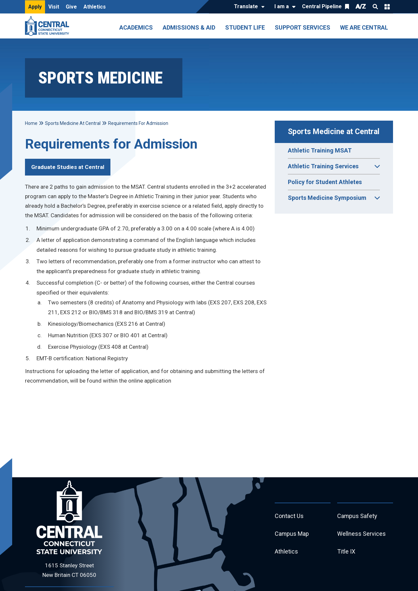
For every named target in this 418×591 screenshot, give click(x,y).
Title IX (346, 551)
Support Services (302, 27)
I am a (281, 6)
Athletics (94, 7)
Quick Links (387, 6)
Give (71, 7)
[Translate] (248, 6)
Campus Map (292, 534)
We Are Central (364, 27)
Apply (35, 7)
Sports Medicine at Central (334, 131)
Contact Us (289, 516)
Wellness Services (361, 534)
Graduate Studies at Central (67, 167)
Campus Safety (357, 516)
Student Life (245, 27)
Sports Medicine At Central (73, 123)
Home (31, 123)
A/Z (361, 6)
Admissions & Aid (189, 27)
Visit (53, 7)
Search (375, 6)
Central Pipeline (322, 6)
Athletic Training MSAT (320, 150)
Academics (136, 27)
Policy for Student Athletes (325, 181)
